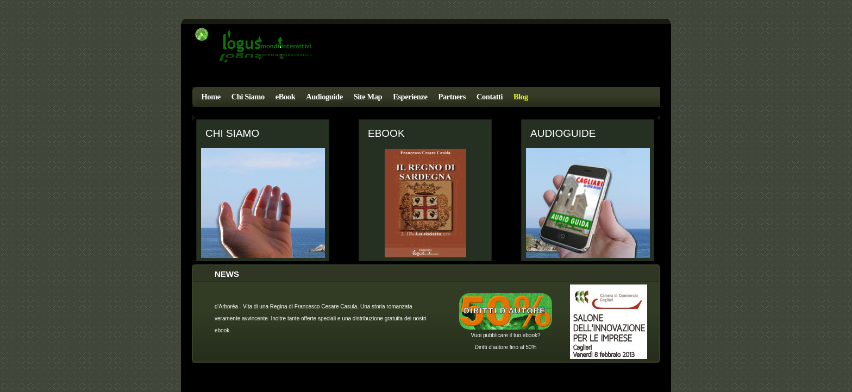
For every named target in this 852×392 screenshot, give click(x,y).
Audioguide (324, 96)
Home (211, 96)
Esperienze (410, 96)
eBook (285, 96)
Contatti (490, 96)
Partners (451, 96)
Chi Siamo (248, 96)
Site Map (368, 96)
